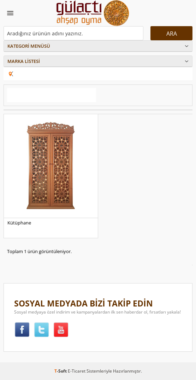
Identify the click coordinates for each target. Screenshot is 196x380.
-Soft (61, 371)
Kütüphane (19, 223)
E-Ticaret (76, 371)
